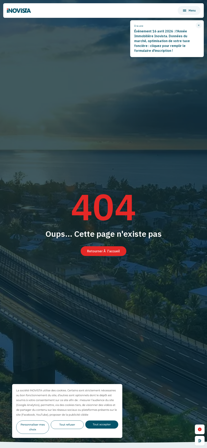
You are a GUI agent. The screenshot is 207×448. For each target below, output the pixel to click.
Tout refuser (67, 424)
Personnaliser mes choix (33, 427)
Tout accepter (102, 424)
